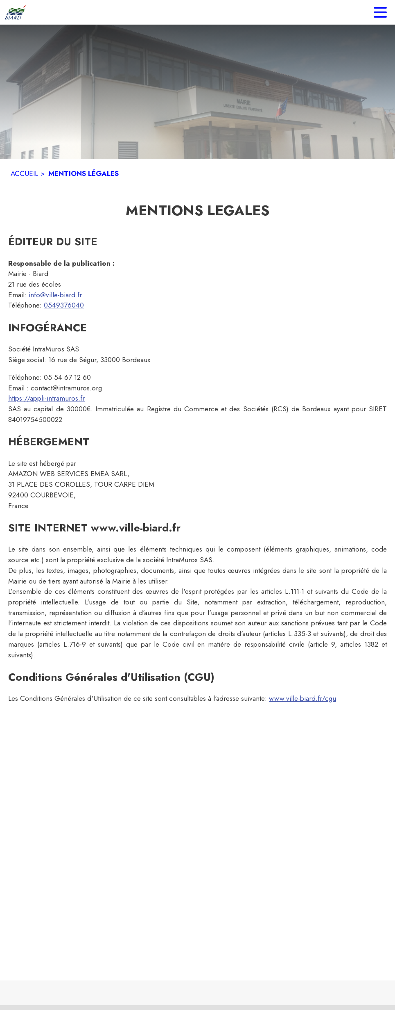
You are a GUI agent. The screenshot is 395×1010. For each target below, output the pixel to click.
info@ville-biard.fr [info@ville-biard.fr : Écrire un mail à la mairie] (55, 295)
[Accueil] (15, 12)
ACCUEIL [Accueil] (24, 173)
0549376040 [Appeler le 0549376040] (64, 305)
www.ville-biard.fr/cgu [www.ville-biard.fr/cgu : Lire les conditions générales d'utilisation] (302, 698)
